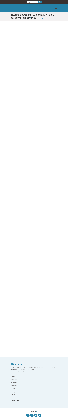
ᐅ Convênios (14, 382)
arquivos (37, 18)
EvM (37, 411)
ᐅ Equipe (13, 391)
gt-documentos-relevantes (49, 18)
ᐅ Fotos (13, 388)
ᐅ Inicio (13, 376)
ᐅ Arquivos (14, 385)
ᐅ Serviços (14, 379)
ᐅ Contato (14, 395)
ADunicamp (17, 364)
